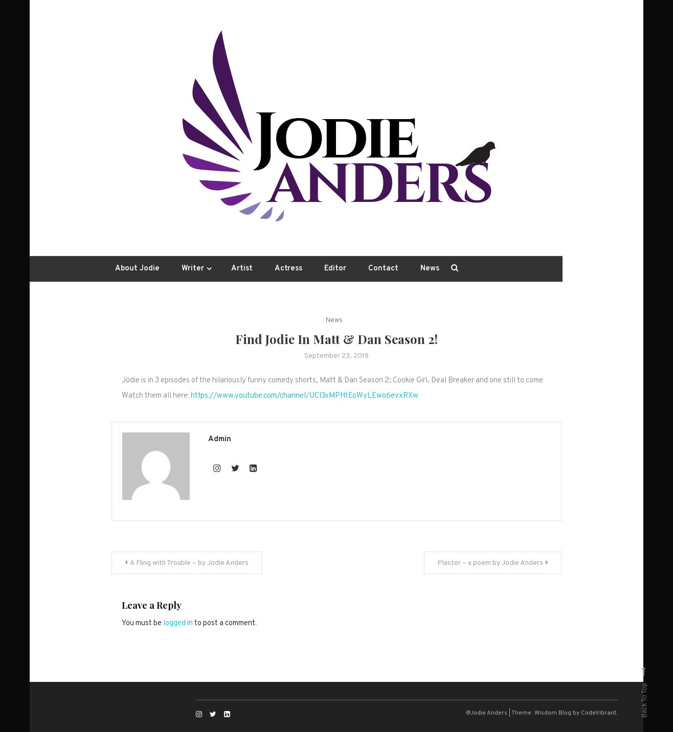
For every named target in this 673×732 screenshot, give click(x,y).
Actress (288, 268)
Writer (193, 268)
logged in (178, 623)
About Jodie (137, 268)
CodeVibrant (598, 713)
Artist (242, 268)
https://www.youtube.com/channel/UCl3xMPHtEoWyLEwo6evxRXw (304, 396)
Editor (335, 268)
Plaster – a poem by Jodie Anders (490, 563)
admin (219, 439)
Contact (383, 268)
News (429, 268)
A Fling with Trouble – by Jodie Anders (189, 563)
